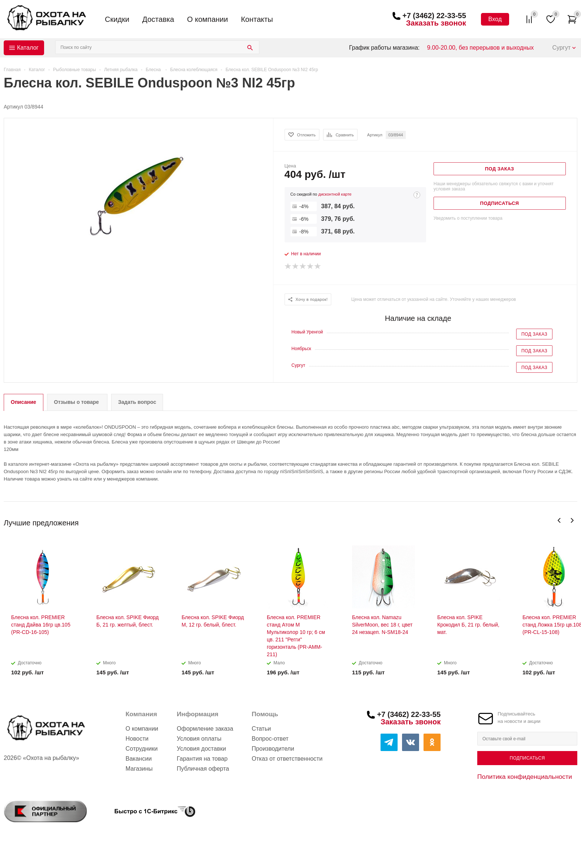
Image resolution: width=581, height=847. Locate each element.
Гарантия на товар (202, 758)
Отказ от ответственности (287, 758)
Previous (559, 520)
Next (572, 520)
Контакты (257, 19)
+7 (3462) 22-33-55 (434, 15)
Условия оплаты (199, 738)
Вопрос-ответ (270, 738)
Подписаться (527, 758)
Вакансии (139, 758)
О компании (207, 19)
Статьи (261, 728)
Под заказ (534, 334)
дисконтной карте (335, 194)
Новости (137, 738)
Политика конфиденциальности (524, 776)
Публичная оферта (203, 768)
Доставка (158, 19)
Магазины (139, 768)
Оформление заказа (205, 728)
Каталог (28, 47)
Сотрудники (142, 748)
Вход (495, 19)
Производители (273, 748)
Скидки (117, 19)
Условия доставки (201, 748)
